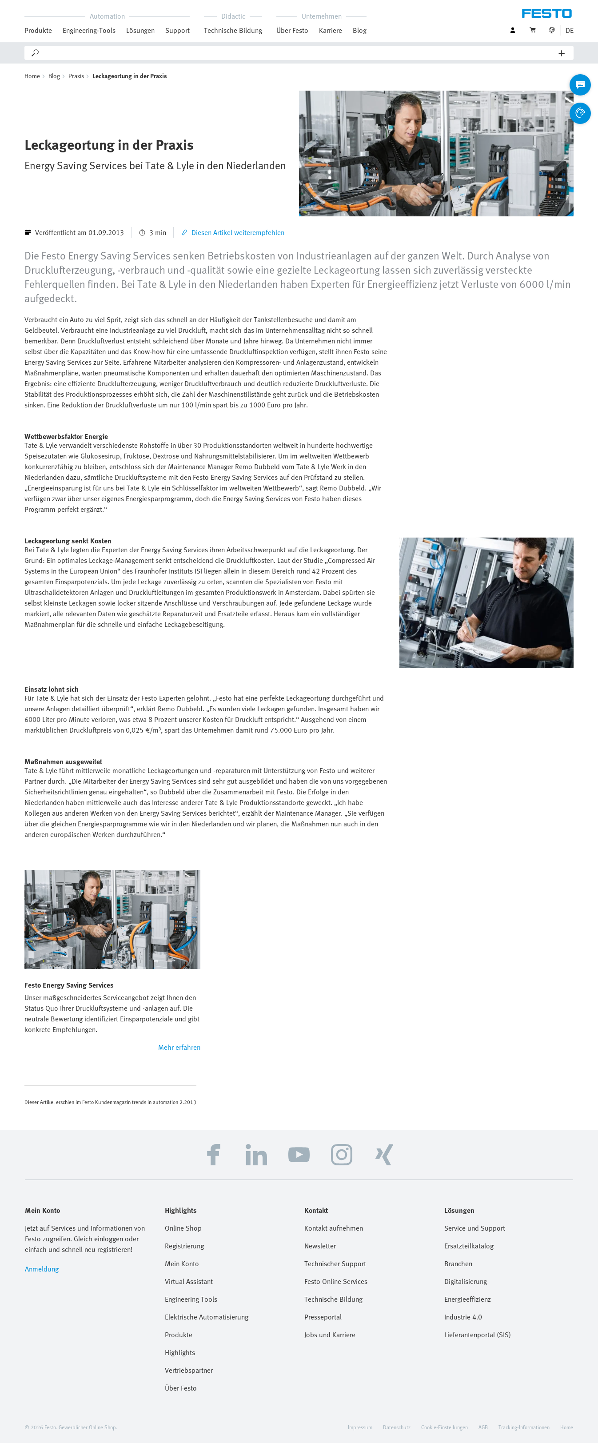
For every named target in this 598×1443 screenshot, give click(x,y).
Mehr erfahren (179, 1047)
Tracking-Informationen (524, 1427)
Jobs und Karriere (329, 1334)
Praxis (76, 75)
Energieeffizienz (467, 1299)
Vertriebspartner (189, 1370)
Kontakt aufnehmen (333, 1228)
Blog (360, 30)
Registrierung (184, 1245)
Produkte (38, 30)
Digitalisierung (465, 1281)
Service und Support (474, 1228)
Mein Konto (182, 1263)
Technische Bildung (233, 30)
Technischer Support (335, 1263)
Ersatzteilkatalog (469, 1245)
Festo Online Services (335, 1281)
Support (177, 30)
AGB (483, 1427)
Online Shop (183, 1228)
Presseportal (323, 1316)
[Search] (299, 53)
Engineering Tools (191, 1299)
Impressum (360, 1427)
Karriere (330, 30)
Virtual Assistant (189, 1281)
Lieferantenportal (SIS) (477, 1334)
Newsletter (320, 1245)
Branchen (458, 1263)
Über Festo (292, 30)
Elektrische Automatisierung (206, 1316)
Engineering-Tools (89, 30)
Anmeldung (42, 1269)
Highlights (180, 1352)
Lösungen (140, 30)
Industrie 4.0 (463, 1316)
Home (32, 75)
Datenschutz (397, 1427)
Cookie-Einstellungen (444, 1427)
